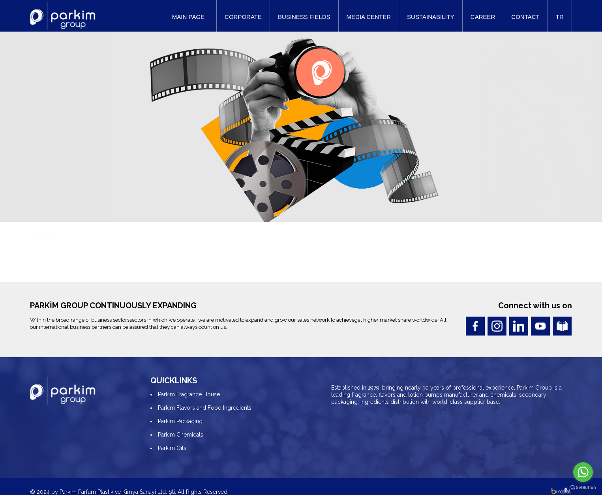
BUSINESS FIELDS (304, 16)
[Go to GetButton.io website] (583, 487)
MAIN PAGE (188, 16)
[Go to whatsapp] (583, 472)
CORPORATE (243, 16)
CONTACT (525, 16)
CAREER (483, 16)
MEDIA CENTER (369, 16)
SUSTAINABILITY (430, 16)
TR (560, 16)
